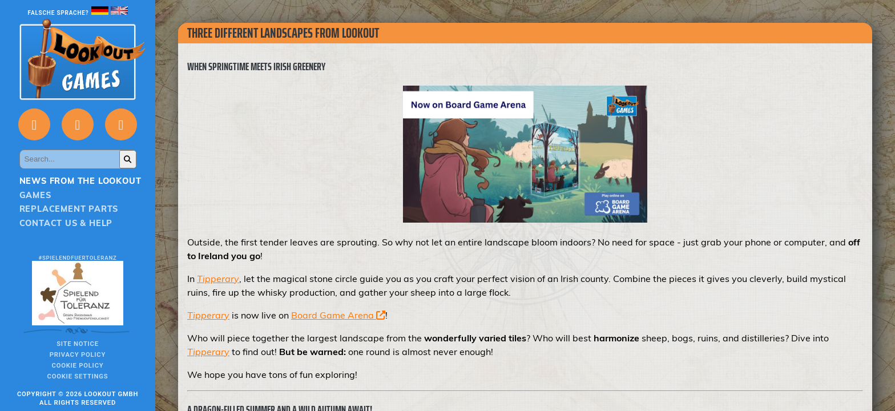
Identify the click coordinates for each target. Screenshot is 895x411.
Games (35, 195)
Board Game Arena (338, 315)
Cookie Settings (77, 376)
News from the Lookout (80, 181)
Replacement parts (69, 209)
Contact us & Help (66, 223)
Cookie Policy (78, 365)
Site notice (78, 344)
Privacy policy (78, 354)
